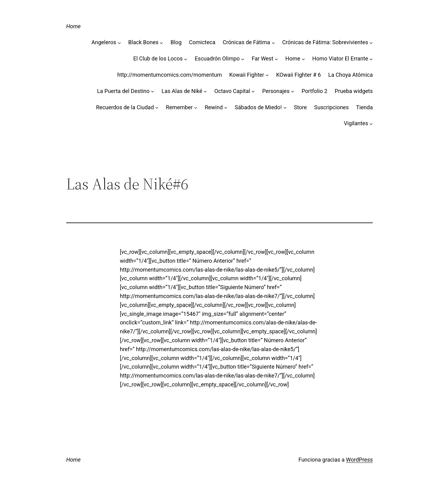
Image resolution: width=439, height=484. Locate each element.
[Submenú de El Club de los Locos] (185, 58)
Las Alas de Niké (182, 91)
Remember (179, 107)
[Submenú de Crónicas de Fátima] (273, 42)
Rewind (214, 107)
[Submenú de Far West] (276, 58)
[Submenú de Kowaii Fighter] (267, 75)
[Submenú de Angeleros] (119, 42)
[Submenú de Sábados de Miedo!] (285, 107)
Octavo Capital (232, 91)
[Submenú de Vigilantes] (371, 123)
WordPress (359, 459)
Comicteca (202, 42)
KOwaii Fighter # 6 (298, 75)
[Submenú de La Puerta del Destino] (152, 91)
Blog (175, 42)
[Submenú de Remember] (195, 107)
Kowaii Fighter (246, 75)
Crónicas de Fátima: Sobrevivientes (325, 42)
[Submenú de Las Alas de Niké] (205, 91)
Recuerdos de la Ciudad (125, 107)
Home (73, 26)
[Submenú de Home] (303, 58)
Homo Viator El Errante (340, 58)
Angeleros (103, 42)
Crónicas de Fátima (246, 42)
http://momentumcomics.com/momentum (169, 75)
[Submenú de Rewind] (225, 107)
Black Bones (143, 42)
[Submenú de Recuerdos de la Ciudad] (156, 107)
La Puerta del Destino (123, 91)
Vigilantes (356, 123)
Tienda (364, 107)
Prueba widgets (354, 91)
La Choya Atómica (350, 75)
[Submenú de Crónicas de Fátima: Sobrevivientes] (371, 42)
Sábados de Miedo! (258, 107)
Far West (262, 58)
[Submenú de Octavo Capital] (253, 91)
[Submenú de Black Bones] (161, 42)
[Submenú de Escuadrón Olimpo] (242, 58)
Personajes (275, 91)
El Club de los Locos (158, 58)
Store (300, 107)
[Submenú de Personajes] (292, 91)
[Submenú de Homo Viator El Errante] (371, 58)
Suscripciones (331, 107)
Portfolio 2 (314, 91)
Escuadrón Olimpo (217, 58)
